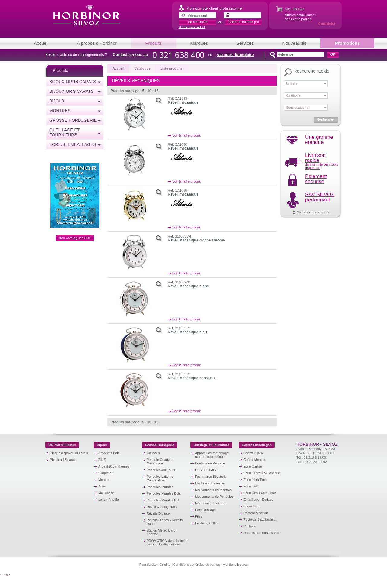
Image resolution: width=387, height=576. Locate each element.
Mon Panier (295, 9)
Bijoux (57, 101)
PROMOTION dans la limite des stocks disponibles (167, 542)
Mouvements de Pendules (214, 496)
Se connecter (198, 22)
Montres (59, 110)
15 (156, 91)
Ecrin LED (251, 486)
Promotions (347, 43)
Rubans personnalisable (261, 533)
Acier (102, 486)
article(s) (326, 23)
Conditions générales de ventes (196, 564)
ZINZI (102, 459)
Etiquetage (251, 506)
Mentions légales (235, 564)
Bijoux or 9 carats (71, 91)
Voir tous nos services (313, 212)
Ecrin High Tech (255, 479)
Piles (198, 516)
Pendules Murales (160, 487)
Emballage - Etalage (258, 499)
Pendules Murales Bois (164, 493)
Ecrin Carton (252, 466)
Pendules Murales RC (163, 500)
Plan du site (148, 564)
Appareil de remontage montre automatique (212, 454)
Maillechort (106, 493)
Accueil (41, 43)
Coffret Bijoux (253, 453)
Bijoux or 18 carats (72, 81)
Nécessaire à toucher (210, 503)
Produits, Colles (206, 523)
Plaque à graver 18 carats (69, 453)
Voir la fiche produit (186, 135)
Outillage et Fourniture (64, 132)
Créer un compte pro (243, 22)
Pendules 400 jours (161, 470)
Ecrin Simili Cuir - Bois (259, 493)
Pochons (249, 526)
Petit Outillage (205, 510)
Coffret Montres (254, 459)
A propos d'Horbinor (97, 43)
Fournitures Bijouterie (211, 476)
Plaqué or (105, 473)
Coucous (153, 453)
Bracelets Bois (108, 453)
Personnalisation (255, 513)
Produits (153, 43)
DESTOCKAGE (206, 470)
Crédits (165, 564)
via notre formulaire (235, 54)
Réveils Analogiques (162, 507)
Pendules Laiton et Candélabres (160, 478)
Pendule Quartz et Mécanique (160, 461)
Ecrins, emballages (72, 144)
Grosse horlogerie (73, 120)
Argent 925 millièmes (113, 466)
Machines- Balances (210, 483)
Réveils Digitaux (159, 513)
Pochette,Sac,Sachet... (260, 519)
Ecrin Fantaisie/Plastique (261, 473)
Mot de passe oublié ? (192, 27)
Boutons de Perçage (210, 463)
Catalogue (142, 68)
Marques (199, 43)
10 (149, 91)
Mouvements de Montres (213, 490)
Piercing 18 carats (63, 459)
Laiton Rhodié (108, 499)
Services (245, 43)
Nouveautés (294, 43)
